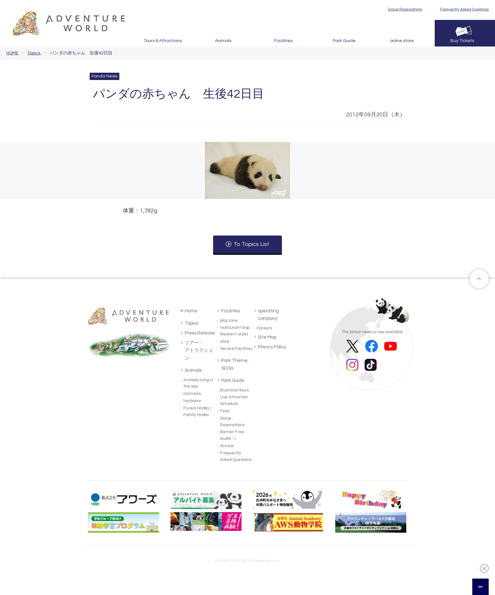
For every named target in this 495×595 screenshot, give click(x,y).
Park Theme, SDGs (234, 364)
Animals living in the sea (198, 383)
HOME (12, 53)
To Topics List (251, 244)
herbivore (192, 401)
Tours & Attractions (163, 41)
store (225, 341)
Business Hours (234, 390)
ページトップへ (479, 278)
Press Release (200, 333)
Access (227, 446)
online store (402, 41)
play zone (229, 320)
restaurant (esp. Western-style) (235, 330)
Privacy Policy (272, 347)
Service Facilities (236, 349)
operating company (268, 315)
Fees (225, 411)
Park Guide (344, 41)
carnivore (192, 393)
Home (191, 311)
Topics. (34, 53)
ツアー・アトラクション (199, 350)
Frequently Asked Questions (464, 9)
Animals (223, 41)
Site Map (267, 337)
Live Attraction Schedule (234, 400)
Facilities (283, 41)
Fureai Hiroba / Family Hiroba (197, 411)
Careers (264, 328)
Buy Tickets (462, 41)
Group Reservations (405, 9)
